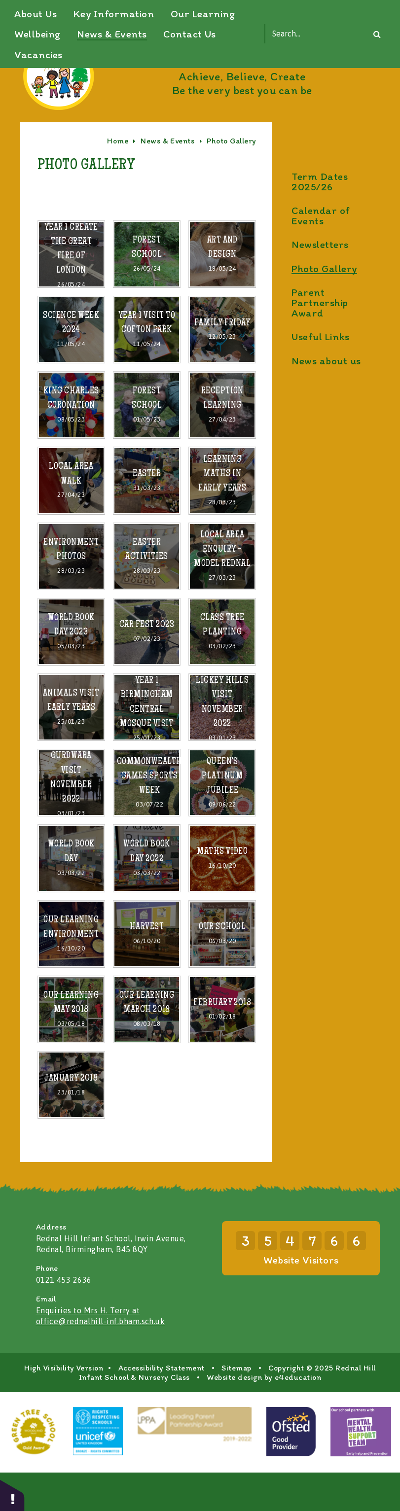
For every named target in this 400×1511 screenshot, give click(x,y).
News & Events (167, 179)
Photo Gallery (231, 179)
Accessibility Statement (161, 1406)
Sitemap (236, 1406)
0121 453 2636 (64, 1318)
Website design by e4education (264, 1415)
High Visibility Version (63, 1406)
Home (117, 179)
